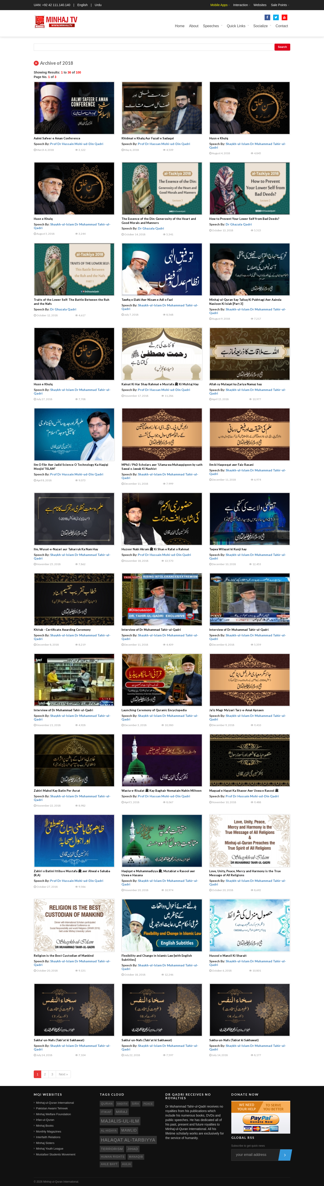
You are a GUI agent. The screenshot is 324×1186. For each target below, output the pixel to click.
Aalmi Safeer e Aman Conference (57, 138)
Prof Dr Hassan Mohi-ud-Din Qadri (164, 144)
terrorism (112, 1149)
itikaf (106, 1112)
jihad (132, 1149)
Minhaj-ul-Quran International (55, 1102)
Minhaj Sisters (45, 1143)
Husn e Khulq (218, 138)
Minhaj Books (45, 1125)
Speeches (211, 26)
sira (135, 1103)
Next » (63, 1074)
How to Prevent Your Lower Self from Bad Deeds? (244, 219)
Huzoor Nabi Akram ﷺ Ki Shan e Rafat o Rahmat (155, 549)
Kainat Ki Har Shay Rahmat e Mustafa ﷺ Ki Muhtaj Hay (160, 384)
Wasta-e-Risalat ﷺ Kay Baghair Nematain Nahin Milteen (162, 790)
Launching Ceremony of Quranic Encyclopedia (154, 710)
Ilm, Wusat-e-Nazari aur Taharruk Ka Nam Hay (66, 549)
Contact (282, 26)
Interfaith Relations (48, 1137)
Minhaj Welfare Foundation (53, 1114)
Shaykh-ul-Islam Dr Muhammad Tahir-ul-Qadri (247, 145)
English (82, 5)
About (193, 26)
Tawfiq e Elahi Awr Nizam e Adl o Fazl (147, 299)
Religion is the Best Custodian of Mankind (64, 955)
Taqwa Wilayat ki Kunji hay (228, 549)
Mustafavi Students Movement (55, 1154)
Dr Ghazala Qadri (151, 228)
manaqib (136, 1156)
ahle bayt (109, 1164)
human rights (113, 1156)
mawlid (129, 1130)
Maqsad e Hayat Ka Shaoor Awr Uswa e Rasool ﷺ (244, 790)
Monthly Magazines (48, 1131)
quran (107, 1103)
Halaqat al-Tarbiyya (128, 1139)
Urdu (98, 5)
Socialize (260, 26)
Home (179, 26)
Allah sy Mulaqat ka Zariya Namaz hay (235, 384)
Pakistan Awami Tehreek (52, 1108)
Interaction (240, 5)
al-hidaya (109, 1130)
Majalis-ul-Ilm (120, 1121)
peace (148, 1103)
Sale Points (279, 5)
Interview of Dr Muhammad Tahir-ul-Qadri (151, 629)
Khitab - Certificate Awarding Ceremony (62, 629)
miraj (121, 1112)
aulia (126, 1164)
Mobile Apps (218, 5)
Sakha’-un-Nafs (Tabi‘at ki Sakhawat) (59, 1040)
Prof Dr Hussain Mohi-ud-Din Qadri (76, 144)
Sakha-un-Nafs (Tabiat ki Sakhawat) (234, 1040)
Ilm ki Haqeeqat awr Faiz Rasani (231, 464)
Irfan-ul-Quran (45, 1119)
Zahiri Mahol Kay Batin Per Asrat (57, 790)
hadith (122, 1103)
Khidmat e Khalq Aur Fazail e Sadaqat (148, 138)
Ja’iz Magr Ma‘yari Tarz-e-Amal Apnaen (236, 710)
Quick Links (236, 26)
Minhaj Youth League (49, 1148)
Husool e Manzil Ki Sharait (228, 955)
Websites (260, 5)
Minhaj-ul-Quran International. (61, 1181)
